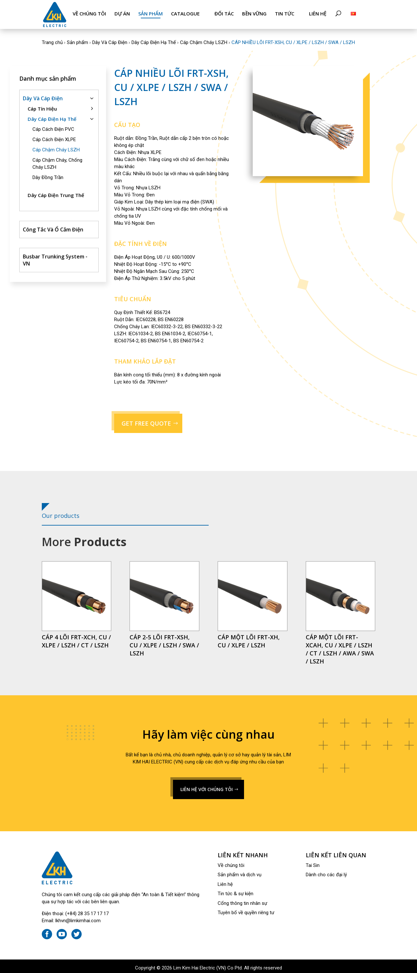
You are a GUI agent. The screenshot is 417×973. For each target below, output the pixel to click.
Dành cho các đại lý (326, 871)
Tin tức (284, 14)
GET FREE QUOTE (146, 420)
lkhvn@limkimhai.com (78, 917)
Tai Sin (313, 862)
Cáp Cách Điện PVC (53, 126)
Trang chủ (52, 39)
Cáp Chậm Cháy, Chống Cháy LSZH (57, 160)
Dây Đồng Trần (47, 174)
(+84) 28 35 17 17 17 (87, 910)
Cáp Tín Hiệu (42, 105)
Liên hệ (317, 14)
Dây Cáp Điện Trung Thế (56, 192)
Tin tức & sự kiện (235, 890)
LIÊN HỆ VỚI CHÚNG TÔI (206, 786)
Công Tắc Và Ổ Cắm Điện (53, 226)
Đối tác (224, 14)
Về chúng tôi (89, 14)
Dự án (122, 14)
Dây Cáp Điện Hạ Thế (153, 39)
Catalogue (185, 14)
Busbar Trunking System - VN (55, 257)
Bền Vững (254, 14)
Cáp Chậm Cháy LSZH (203, 39)
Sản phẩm (150, 14)
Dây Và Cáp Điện (109, 39)
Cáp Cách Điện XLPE (54, 136)
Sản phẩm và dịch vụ (239, 871)
